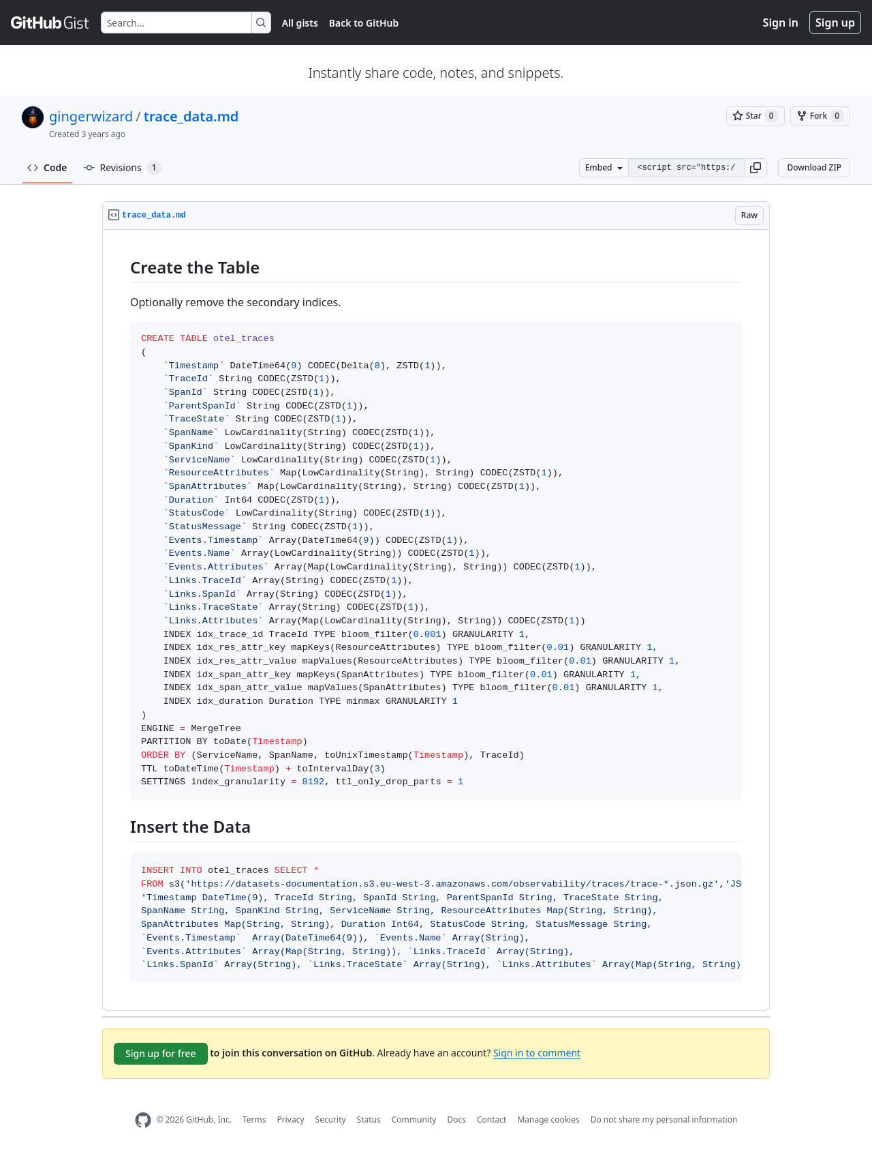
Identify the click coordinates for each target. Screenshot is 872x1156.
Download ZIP (814, 167)
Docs (456, 1119)
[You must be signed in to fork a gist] (820, 115)
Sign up (835, 22)
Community (414, 1119)
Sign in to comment (536, 1052)
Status (369, 1119)
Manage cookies (548, 1119)
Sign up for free (160, 1053)
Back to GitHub (364, 22)
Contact (491, 1119)
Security (330, 1119)
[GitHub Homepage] (143, 1120)
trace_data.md (191, 116)
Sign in (780, 22)
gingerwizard (91, 116)
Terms (254, 1119)
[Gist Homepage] (50, 22)
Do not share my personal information (664, 1119)
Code (47, 167)
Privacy (291, 1119)
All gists (300, 22)
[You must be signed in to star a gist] (755, 115)
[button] (755, 167)
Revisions (122, 168)
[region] (436, 620)
